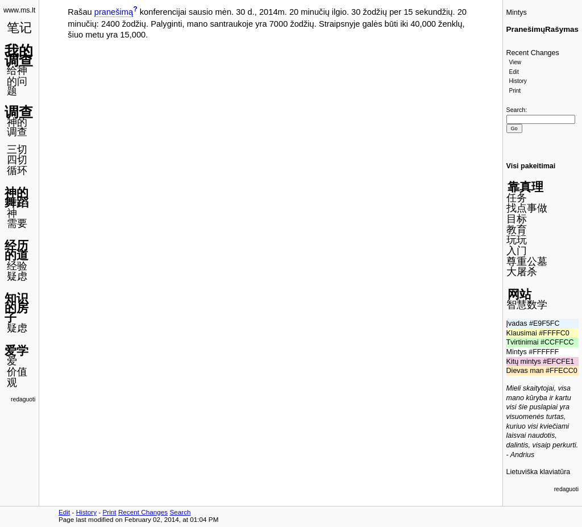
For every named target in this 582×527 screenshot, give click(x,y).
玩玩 (516, 240)
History (518, 81)
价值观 (17, 377)
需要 (17, 223)
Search (516, 109)
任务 (516, 198)
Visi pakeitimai (531, 166)
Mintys (516, 12)
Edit (514, 72)
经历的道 (16, 250)
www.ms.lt (19, 10)
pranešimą (113, 11)
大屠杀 (521, 271)
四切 (17, 159)
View (515, 62)
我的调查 (19, 55)
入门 (516, 250)
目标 (516, 219)
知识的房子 (16, 307)
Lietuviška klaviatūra (538, 472)
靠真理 (525, 186)
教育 (516, 229)
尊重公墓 (526, 261)
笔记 (19, 27)
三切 (17, 149)
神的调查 (17, 127)
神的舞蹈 (16, 197)
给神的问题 (17, 80)
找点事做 (526, 208)
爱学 (16, 350)
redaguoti (23, 399)
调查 (19, 112)
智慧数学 (526, 304)
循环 (17, 170)
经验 (17, 266)
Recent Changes (532, 53)
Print (515, 91)
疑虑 (17, 276)
